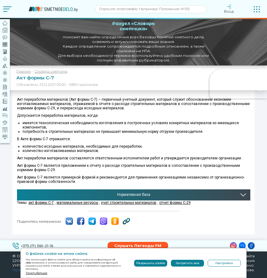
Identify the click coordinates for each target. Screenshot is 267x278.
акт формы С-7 (41, 202)
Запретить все (187, 263)
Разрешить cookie (150, 263)
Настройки (224, 263)
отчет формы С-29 (175, 202)
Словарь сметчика (50, 71)
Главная (23, 71)
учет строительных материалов (128, 202)
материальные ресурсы (77, 202)
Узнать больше (36, 273)
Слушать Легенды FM (137, 245)
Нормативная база (133, 194)
